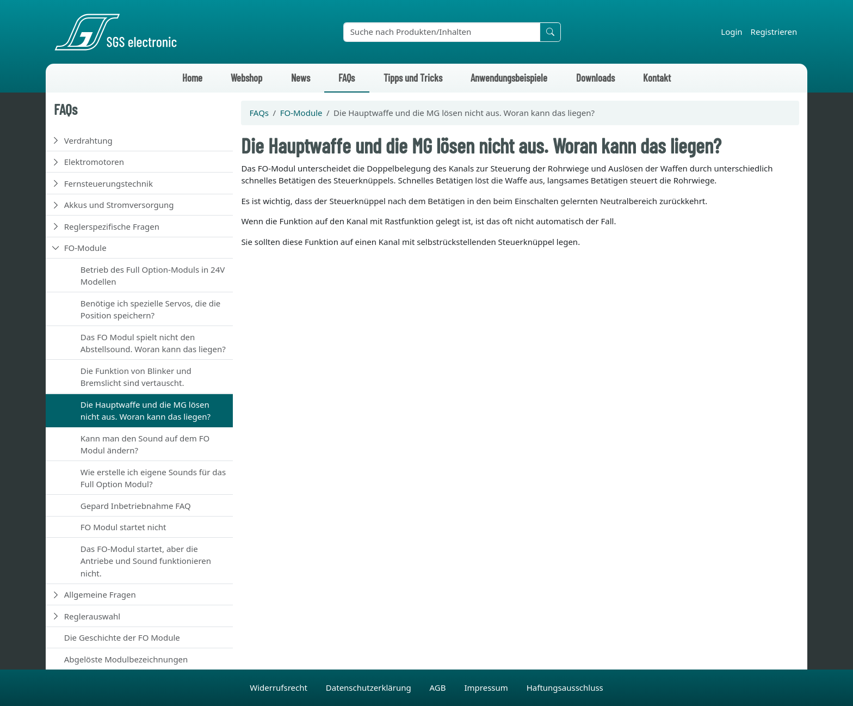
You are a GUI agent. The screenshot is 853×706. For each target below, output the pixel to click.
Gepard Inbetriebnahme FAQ (136, 505)
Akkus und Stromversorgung (119, 204)
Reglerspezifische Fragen (111, 226)
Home (192, 77)
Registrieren (774, 31)
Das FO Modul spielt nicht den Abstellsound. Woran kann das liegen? (153, 343)
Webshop (246, 77)
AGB (439, 687)
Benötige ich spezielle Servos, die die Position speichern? (151, 309)
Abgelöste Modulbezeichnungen (126, 659)
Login (731, 31)
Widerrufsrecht (280, 687)
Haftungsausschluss (565, 687)
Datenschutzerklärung (369, 687)
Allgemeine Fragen (100, 594)
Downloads (595, 77)
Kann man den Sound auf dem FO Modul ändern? (145, 444)
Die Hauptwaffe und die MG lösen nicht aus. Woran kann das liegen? (146, 410)
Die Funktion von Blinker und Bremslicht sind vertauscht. (136, 377)
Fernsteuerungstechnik (108, 183)
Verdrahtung (88, 140)
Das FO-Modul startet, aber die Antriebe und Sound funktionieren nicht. (146, 561)
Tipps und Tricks (413, 77)
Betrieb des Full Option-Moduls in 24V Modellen (153, 275)
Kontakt (657, 77)
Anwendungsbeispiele (509, 77)
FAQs (346, 77)
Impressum (487, 687)
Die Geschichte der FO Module (122, 637)
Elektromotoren (94, 161)
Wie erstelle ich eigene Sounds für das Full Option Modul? (153, 478)
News (300, 77)
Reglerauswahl (92, 616)
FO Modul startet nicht (123, 526)
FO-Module (85, 247)
